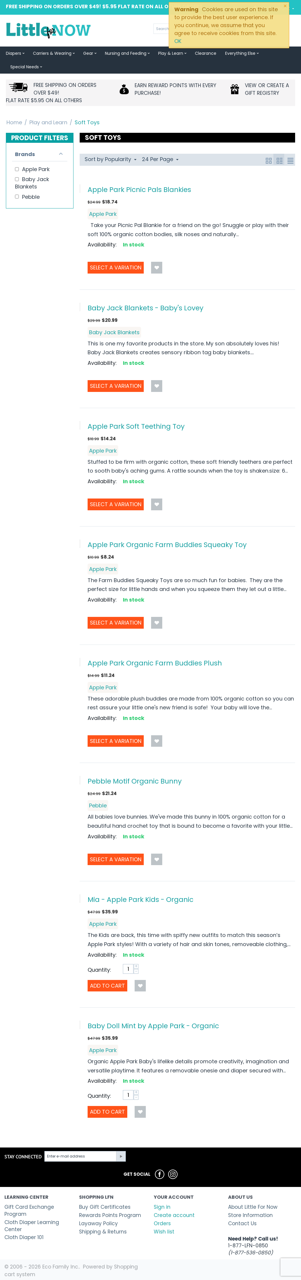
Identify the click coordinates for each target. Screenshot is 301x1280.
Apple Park (103, 214)
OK (177, 41)
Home (14, 122)
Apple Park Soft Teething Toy (136, 426)
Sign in (162, 1207)
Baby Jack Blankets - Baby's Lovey (145, 308)
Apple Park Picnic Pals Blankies (139, 189)
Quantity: (99, 969)
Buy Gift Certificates (105, 1207)
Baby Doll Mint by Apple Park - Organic (153, 1026)
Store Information (250, 1215)
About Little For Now (252, 1207)
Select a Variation (115, 267)
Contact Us (242, 1223)
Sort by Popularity (110, 159)
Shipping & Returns (103, 1231)
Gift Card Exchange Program (29, 1210)
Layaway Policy (98, 1223)
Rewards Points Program (110, 1215)
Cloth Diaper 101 (24, 1237)
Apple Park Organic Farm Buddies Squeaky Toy (167, 544)
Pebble (98, 805)
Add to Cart (107, 985)
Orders (162, 1223)
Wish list (164, 1231)
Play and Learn (48, 122)
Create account (174, 1215)
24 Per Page (160, 159)
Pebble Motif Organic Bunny (135, 781)
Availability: (102, 244)
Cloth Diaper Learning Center (31, 1226)
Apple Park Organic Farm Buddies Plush (155, 663)
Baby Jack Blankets (114, 332)
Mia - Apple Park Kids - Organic (140, 899)
